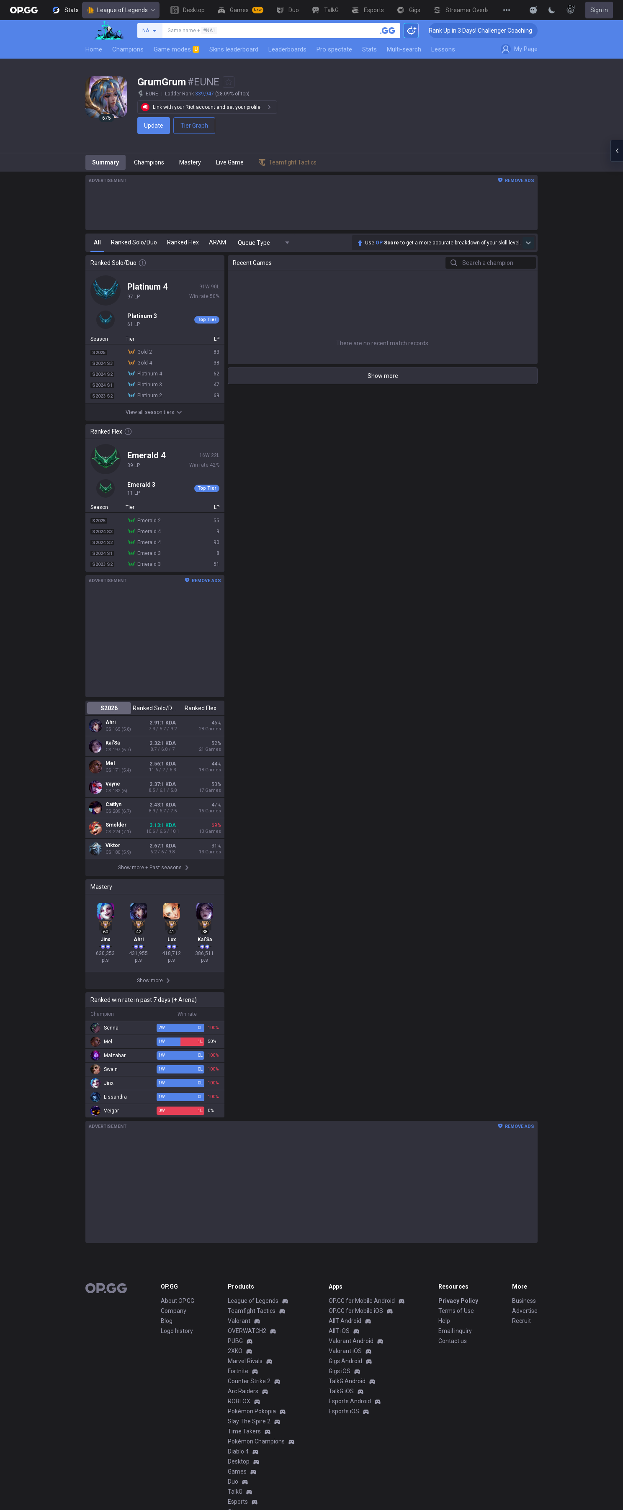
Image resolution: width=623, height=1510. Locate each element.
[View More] (506, 10)
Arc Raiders (243, 1391)
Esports (238, 1501)
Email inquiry (455, 1331)
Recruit (521, 1320)
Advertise (525, 1310)
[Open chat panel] (616, 151)
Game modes (176, 49)
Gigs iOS (339, 1371)
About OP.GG (177, 1300)
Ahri (111, 722)
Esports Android (350, 1401)
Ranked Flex (200, 708)
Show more (383, 375)
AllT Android (345, 1320)
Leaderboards (287, 49)
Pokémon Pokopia (252, 1411)
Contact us (452, 1341)
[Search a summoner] (387, 30)
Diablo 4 (238, 1451)
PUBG (235, 1341)
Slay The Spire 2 (249, 1421)
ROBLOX (239, 1401)
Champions (128, 49)
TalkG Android (347, 1381)
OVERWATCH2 (247, 1331)
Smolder (116, 825)
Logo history (177, 1331)
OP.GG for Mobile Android (362, 1300)
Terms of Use (456, 1310)
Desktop (239, 1461)
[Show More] (533, 10)
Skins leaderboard (233, 49)
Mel (110, 763)
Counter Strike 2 (249, 1381)
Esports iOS (344, 1411)
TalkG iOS (341, 1391)
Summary (105, 162)
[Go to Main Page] (24, 10)
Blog (166, 1320)
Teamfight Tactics (251, 1310)
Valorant (239, 1320)
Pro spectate (334, 49)
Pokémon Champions (256, 1441)
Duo (233, 1481)
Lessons (443, 49)
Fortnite (238, 1371)
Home (93, 49)
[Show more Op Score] (528, 243)
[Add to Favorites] (228, 82)
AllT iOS (339, 1331)
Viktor (113, 845)
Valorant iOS (345, 1351)
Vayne (113, 784)
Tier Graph (194, 125)
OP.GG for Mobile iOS (356, 1310)
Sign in (599, 10)
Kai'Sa (113, 743)
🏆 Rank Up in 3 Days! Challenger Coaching (492, 30)
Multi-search (404, 49)
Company (173, 1310)
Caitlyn (113, 804)
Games (237, 1471)
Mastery (190, 162)
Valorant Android (351, 1341)
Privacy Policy (458, 1300)
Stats (369, 49)
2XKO (235, 1351)
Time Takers (244, 1431)
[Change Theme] (551, 10)
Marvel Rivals (245, 1361)
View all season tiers (155, 412)
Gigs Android (345, 1361)
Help (444, 1320)
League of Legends (120, 10)
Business (524, 1300)
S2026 (109, 708)
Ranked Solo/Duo (155, 708)
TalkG (235, 1491)
